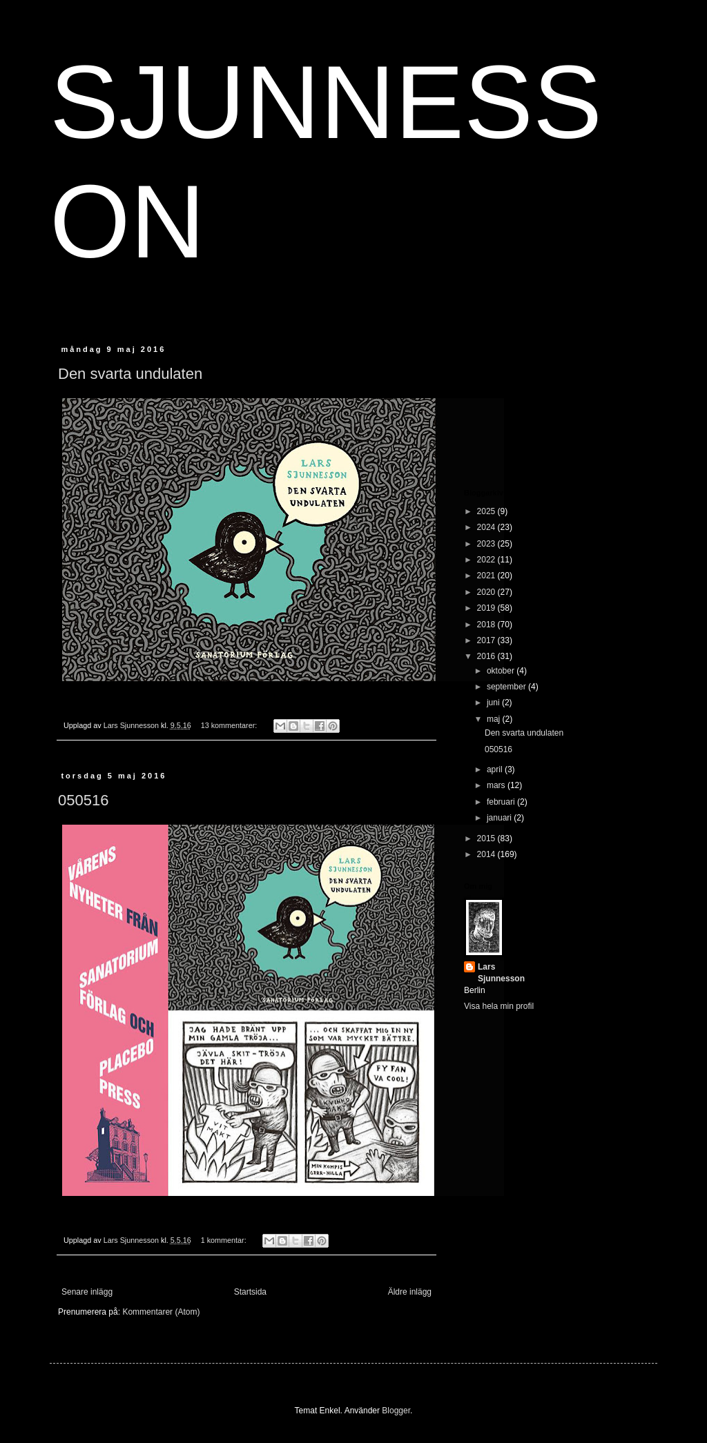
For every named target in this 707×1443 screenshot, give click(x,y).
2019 (487, 608)
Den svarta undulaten (130, 373)
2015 (487, 838)
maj (495, 719)
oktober (501, 671)
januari (500, 818)
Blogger (396, 1410)
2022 (487, 560)
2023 (487, 544)
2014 (487, 854)
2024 (487, 527)
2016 (487, 656)
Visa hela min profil (499, 1006)
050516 (83, 800)
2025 (487, 511)
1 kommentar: (225, 1240)
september (507, 686)
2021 (487, 575)
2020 (487, 592)
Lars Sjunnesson (501, 972)
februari (502, 802)
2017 (487, 640)
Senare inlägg (87, 1292)
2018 (487, 624)
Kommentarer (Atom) (161, 1312)
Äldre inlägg (410, 1292)
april (496, 769)
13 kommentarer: (230, 725)
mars (497, 785)
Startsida (250, 1292)
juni (494, 702)
